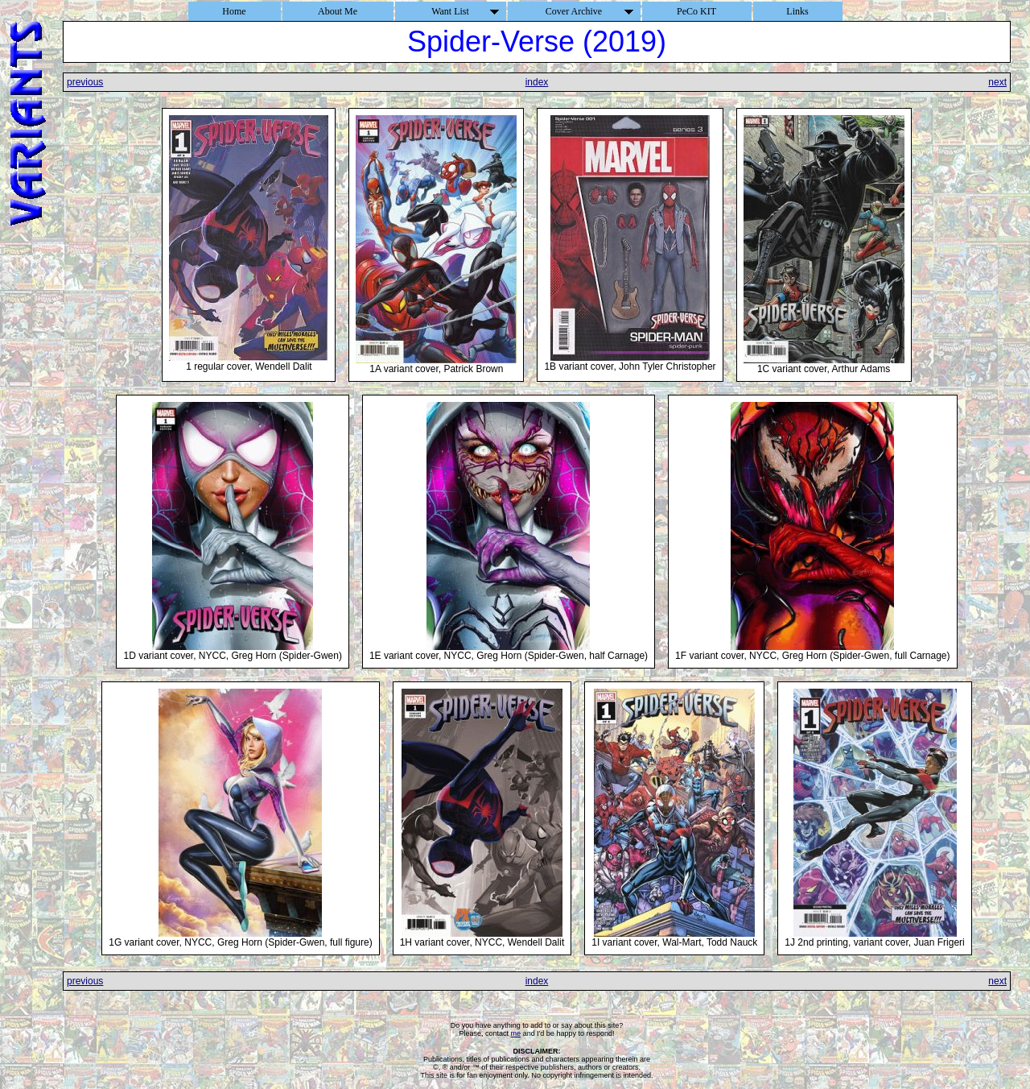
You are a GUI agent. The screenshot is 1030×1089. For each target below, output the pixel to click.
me (516, 1033)
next (997, 82)
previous (85, 82)
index (537, 82)
